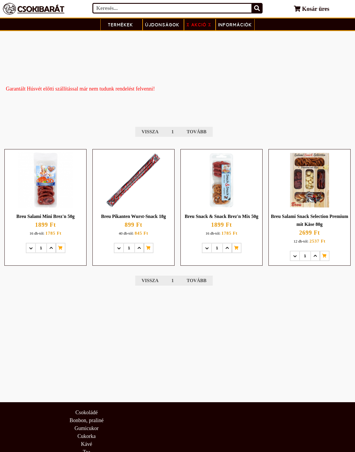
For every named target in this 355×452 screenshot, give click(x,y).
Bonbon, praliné (87, 420)
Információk (235, 25)
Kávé (86, 444)
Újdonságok (162, 25)
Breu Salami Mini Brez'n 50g (45, 216)
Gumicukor (87, 428)
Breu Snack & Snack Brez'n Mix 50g (221, 216)
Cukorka (86, 436)
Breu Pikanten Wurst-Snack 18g (133, 216)
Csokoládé (86, 412)
